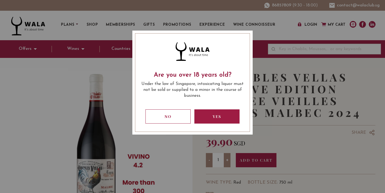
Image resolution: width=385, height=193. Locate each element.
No (168, 116)
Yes (217, 116)
